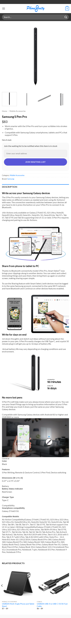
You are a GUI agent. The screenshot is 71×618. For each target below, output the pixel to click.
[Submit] (65, 17)
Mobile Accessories (18, 111)
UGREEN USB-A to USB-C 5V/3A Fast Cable (52, 605)
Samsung (10, 179)
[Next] (68, 590)
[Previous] (2, 590)
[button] (3, 8)
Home (4, 111)
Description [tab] (9, 187)
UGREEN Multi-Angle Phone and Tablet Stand (18, 605)
